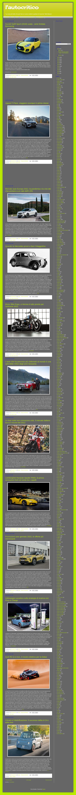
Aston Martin (59, 115)
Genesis (58, 319)
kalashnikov (59, 389)
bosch (58, 168)
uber (58, 712)
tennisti (58, 685)
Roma (58, 594)
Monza (58, 468)
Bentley (58, 154)
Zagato (58, 732)
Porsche (58, 552)
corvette (58, 234)
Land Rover (59, 403)
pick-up (58, 539)
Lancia (58, 402)
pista (58, 545)
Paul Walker (59, 529)
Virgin (58, 721)
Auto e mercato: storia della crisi (27, 17)
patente (58, 528)
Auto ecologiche (60, 128)
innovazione (59, 374)
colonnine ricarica (60, 222)
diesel (58, 262)
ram (58, 572)
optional (58, 523)
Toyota (58, 695)
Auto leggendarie (40, 17)
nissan (58, 508)
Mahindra (59, 426)
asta (58, 113)
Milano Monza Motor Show (62, 452)
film (57, 297)
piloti (58, 540)
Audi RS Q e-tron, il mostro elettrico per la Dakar (26, 657)
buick (58, 179)
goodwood (59, 323)
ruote (58, 598)
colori (58, 224)
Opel (58, 522)
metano (58, 440)
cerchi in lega (59, 201)
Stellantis (59, 666)
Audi (10, 714)
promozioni (11, 592)
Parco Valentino (60, 526)
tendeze (58, 684)
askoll (58, 110)
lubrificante (59, 422)
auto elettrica (59, 130)
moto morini (59, 479)
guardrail (59, 333)
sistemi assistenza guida (62, 632)
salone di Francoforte (61, 603)
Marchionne (59, 429)
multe (58, 497)
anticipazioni (59, 102)
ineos (58, 370)
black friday (59, 162)
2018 (58, 62)
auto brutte (59, 124)
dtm (58, 270)
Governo (59, 328)
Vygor (58, 725)
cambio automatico (61, 187)
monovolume (59, 466)
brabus (58, 170)
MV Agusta (59, 502)
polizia (58, 549)
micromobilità (59, 448)
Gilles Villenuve (60, 320)
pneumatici (59, 546)
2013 (58, 69)
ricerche (58, 586)
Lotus (58, 420)
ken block (59, 394)
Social (17, 17)
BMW (58, 167)
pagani (58, 525)
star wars (59, 660)
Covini (58, 237)
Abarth (58, 81)
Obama (58, 514)
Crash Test (59, 239)
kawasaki (59, 391)
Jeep (58, 385)
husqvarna (59, 354)
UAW (58, 710)
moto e (58, 474)
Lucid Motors (59, 423)
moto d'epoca (59, 472)
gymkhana (59, 340)
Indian (58, 366)
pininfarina (59, 542)
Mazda (58, 434)
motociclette (59, 483)
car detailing (59, 191)
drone (58, 267)
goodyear (59, 325)
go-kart (58, 322)
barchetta (59, 153)
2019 (58, 60)
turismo (58, 705)
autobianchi (59, 142)
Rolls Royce (59, 592)
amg (58, 98)
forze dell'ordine (60, 305)
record (58, 577)
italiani (58, 380)
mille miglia (59, 457)
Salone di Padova (60, 611)
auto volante (59, 141)
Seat (58, 620)
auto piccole (59, 135)
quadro (58, 568)
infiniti (58, 371)
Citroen (10, 776)
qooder (58, 563)
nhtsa (58, 505)
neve (58, 503)
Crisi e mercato (60, 242)
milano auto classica (61, 451)
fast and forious (60, 291)
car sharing (59, 193)
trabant (58, 696)
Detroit (58, 260)
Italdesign (59, 379)
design (58, 259)
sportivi (58, 652)
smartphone (59, 637)
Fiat (58, 296)
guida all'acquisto (60, 334)
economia (59, 276)
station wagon (60, 663)
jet (57, 386)
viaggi (58, 716)
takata (58, 678)
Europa (10, 240)
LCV (58, 408)
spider (58, 649)
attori (58, 118)
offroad (58, 515)
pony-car (59, 551)
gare (58, 316)
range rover (59, 574)
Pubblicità (59, 562)
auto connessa (60, 125)
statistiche (59, 664)
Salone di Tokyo (60, 614)
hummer (58, 353)
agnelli (58, 88)
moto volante (59, 480)
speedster (59, 648)
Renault (58, 580)
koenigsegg (59, 397)
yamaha (58, 730)
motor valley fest (60, 491)
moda (58, 465)
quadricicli (59, 566)
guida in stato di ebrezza (62, 337)
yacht (58, 728)
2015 (58, 66)
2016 (58, 64)
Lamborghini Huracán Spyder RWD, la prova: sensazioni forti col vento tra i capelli (24, 479)
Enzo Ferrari (59, 285)
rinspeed (59, 589)
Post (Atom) (11, 782)
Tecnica (58, 681)
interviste (59, 376)
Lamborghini (11, 530)
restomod (59, 583)
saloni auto (59, 615)
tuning (58, 702)
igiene (58, 362)
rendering (59, 582)
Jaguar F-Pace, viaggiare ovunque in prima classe (27, 103)
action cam (59, 87)
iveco (58, 382)
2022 (58, 48)
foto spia (58, 307)
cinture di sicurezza (61, 213)
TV (57, 709)
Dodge (58, 265)
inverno (58, 377)
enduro (58, 284)
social (58, 638)
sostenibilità (59, 643)
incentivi (58, 363)
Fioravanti (59, 299)
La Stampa (8, 235)
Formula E (59, 304)
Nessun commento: (24, 75)
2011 (58, 73)
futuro (58, 313)
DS (57, 268)
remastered (59, 578)
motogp (58, 486)
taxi (57, 679)
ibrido (58, 359)
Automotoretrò (60, 147)
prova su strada (15, 162)
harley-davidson (60, 343)
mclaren (58, 436)
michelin (58, 445)
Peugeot (58, 535)
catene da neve (60, 199)
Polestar (58, 548)
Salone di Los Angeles (61, 606)
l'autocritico (22, 7)
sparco (58, 645)
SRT (58, 654)
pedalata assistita (60, 534)
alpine (58, 95)
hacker (58, 342)
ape (58, 104)
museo (58, 500)
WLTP (58, 727)
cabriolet (58, 181)
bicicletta (59, 159)
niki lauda (59, 506)
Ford (58, 300)
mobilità (58, 463)
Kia (57, 396)
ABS (58, 84)
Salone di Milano (60, 608)
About (12, 17)
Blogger (43, 789)
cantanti (58, 190)
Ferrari (58, 294)
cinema (58, 211)
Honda (58, 348)
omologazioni (59, 519)
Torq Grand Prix (60, 693)
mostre (58, 469)
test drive (59, 689)
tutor (58, 707)
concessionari (60, 228)
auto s (58, 136)
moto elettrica (59, 476)
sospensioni (59, 641)
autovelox (59, 150)
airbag (58, 90)
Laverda (58, 406)
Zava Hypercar (60, 733)
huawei (58, 351)
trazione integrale (60, 699)
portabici (58, 554)
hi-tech (58, 345)
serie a (58, 625)
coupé (58, 236)
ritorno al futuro (60, 591)
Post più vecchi (49, 779)
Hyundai (58, 356)
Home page (6, 17)
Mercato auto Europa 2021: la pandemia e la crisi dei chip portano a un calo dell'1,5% (28, 190)
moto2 (58, 482)
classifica (59, 219)
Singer (58, 631)
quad (58, 565)
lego (58, 411)
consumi (58, 231)
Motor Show (59, 489)
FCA (58, 293)
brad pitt (58, 171)
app (58, 105)
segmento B (59, 621)
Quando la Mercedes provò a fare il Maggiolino (25, 246)
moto (14, 471)
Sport (58, 651)
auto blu (58, 122)
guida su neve (60, 339)
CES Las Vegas (60, 202)
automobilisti (59, 145)
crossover (59, 245)
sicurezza (59, 629)
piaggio (58, 537)
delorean (59, 257)
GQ (27, 157)
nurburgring (59, 512)
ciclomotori (59, 208)
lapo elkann (59, 405)
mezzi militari (59, 443)
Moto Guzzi (59, 477)
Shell (58, 628)
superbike (59, 672)
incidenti (58, 365)
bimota (58, 161)
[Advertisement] (29, 89)
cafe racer (59, 184)
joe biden (59, 388)
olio (57, 517)
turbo (58, 704)
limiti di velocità (60, 417)
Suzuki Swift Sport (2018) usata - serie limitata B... (63, 52)
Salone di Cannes (60, 601)
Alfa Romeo (59, 93)
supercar (22, 530)
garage (58, 314)
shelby (58, 626)
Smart (58, 635)
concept (58, 227)
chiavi (58, 205)
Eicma (58, 277)
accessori (59, 85)
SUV (19, 162)
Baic (58, 151)
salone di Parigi (60, 612)
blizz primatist (60, 164)
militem (58, 456)
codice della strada (61, 221)
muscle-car (59, 499)
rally (58, 571)
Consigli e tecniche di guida (62, 230)
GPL (58, 330)
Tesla (58, 687)
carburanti (59, 196)
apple (58, 107)
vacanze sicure (60, 713)
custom (58, 250)
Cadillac (58, 182)
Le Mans (59, 410)
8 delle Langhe (60, 79)
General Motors (60, 317)
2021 (58, 57)
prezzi (58, 555)
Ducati (58, 271)
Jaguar (10, 162)
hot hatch (59, 350)
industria (58, 368)
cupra (58, 247)
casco (58, 198)
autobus (58, 144)
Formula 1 (59, 302)
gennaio (60, 55)
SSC (58, 657)
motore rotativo (60, 494)
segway (58, 623)
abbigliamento (60, 82)
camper (58, 188)
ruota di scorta (60, 597)
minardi (58, 459)
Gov (58, 327)
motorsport (59, 495)
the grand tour (60, 692)
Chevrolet (59, 204)
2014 (58, 67)
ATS (58, 116)
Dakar (12, 714)
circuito (58, 214)
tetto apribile (59, 690)
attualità (58, 119)
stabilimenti (59, 658)
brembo (58, 173)
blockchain (59, 165)
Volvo (15, 414)
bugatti (58, 178)
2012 (58, 71)
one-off (58, 520)
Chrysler (58, 207)
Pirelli (58, 543)
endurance (59, 282)
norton (58, 511)
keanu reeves (59, 393)
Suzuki (15, 77)
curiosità (58, 248)
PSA (58, 560)
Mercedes (16, 298)
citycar (58, 217)
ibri (57, 357)
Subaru (58, 670)
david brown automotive (62, 254)
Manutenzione (60, 428)
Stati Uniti (59, 661)
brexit (58, 176)
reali (58, 575)
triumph (58, 701)
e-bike (58, 273)
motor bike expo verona (13, 355)
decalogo (59, 256)
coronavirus (59, 233)
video (58, 718)
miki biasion (59, 449)
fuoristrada (59, 311)
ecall (58, 274)
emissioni (59, 280)
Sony (58, 640)
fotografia (59, 308)
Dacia (58, 251)
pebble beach (59, 531)
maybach (59, 433)
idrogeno (59, 360)
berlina (58, 156)
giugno (59, 50)
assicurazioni (59, 112)
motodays (59, 485)
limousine (59, 419)
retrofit (58, 585)
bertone (58, 158)
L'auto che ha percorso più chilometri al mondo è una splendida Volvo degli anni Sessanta (28, 363)
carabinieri (59, 194)
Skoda (58, 634)
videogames (59, 719)
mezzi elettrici (60, 442)
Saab (58, 600)
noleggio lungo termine (61, 509)
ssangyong (59, 655)
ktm (58, 399)
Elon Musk (59, 279)
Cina (58, 210)
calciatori (59, 185)
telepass (58, 682)
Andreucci (59, 101)
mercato (13, 240)
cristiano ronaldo (60, 244)
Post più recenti (9, 779)
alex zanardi (59, 92)
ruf (57, 595)
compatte (59, 225)
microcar (59, 446)
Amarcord (59, 96)
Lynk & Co (59, 425)
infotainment (59, 373)
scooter (58, 618)
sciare (58, 617)
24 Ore (58, 78)
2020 (58, 59)
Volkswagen (59, 722)
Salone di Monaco (60, 609)
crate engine (59, 241)
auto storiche (59, 138)
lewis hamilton (60, 413)
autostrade (59, 148)
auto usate (11, 77)
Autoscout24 (13, 72)
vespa (58, 715)
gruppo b (59, 331)
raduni (58, 569)
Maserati (59, 431)
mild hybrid (59, 454)
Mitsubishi (59, 462)
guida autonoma (60, 336)
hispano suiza (60, 347)
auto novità (59, 133)
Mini (58, 460)
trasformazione (60, 698)
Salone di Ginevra (60, 605)
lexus (58, 414)
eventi (58, 288)
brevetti (58, 174)
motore (58, 492)
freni (58, 310)
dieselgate (59, 264)
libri (57, 416)
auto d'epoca (11, 298)
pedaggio (59, 532)
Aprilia (58, 108)
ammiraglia (59, 99)
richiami (58, 588)
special (58, 646)
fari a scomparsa (60, 290)
